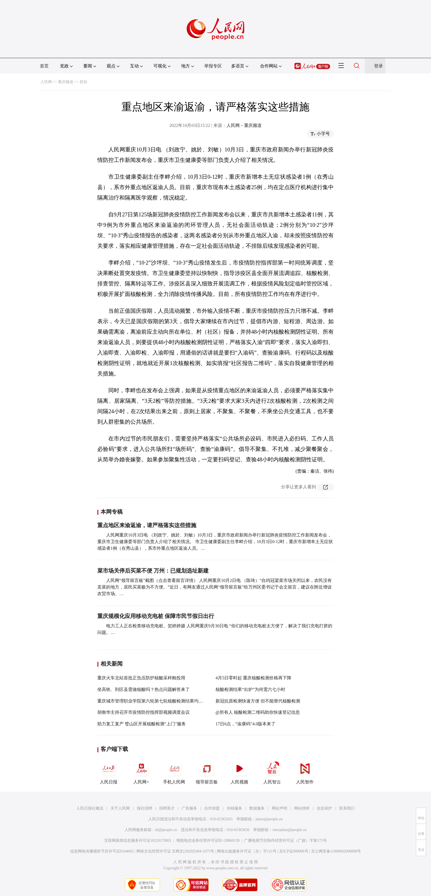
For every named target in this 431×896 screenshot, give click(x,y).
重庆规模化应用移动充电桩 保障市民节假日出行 (155, 616)
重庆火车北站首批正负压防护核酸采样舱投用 (141, 678)
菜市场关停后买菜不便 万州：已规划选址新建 (153, 571)
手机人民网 (174, 771)
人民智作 (304, 771)
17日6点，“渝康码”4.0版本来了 (245, 723)
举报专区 (213, 66)
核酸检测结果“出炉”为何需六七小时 (250, 689)
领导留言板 (207, 771)
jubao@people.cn (269, 819)
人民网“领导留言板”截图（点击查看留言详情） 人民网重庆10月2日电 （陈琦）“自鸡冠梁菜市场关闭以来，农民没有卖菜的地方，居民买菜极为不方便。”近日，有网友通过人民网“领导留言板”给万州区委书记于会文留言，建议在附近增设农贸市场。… (214, 587)
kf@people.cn (166, 830)
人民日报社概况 (89, 808)
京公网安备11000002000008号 (336, 851)
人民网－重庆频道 (244, 125)
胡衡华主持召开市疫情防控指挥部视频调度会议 (143, 712)
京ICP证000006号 (293, 851)
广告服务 (189, 808)
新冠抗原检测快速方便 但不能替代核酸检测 (258, 701)
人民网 (46, 82)
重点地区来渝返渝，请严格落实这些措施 (146, 525)
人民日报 (108, 771)
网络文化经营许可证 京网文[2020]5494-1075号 (175, 851)
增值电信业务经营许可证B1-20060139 (208, 840)
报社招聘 (144, 808)
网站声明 (279, 808)
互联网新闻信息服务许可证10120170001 (138, 840)
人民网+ (141, 771)
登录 (378, 66)
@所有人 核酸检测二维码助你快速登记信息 (258, 712)
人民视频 (239, 771)
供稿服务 (234, 808)
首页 (44, 66)
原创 (83, 82)
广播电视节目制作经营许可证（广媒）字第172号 (285, 840)
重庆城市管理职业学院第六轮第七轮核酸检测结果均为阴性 (154, 701)
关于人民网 (120, 808)
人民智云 (272, 771)
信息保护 (324, 808)
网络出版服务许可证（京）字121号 (247, 851)
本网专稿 (112, 512)
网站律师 (302, 808)
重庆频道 (65, 82)
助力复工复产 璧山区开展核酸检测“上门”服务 (141, 723)
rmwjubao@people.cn (289, 830)
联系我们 (347, 808)
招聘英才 (167, 808)
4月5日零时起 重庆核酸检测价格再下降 (253, 678)
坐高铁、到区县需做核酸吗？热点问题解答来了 (143, 689)
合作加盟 (212, 808)
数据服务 (257, 808)
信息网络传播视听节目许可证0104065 (102, 851)
